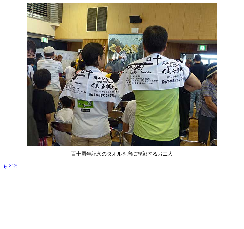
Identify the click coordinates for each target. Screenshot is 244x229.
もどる (10, 166)
